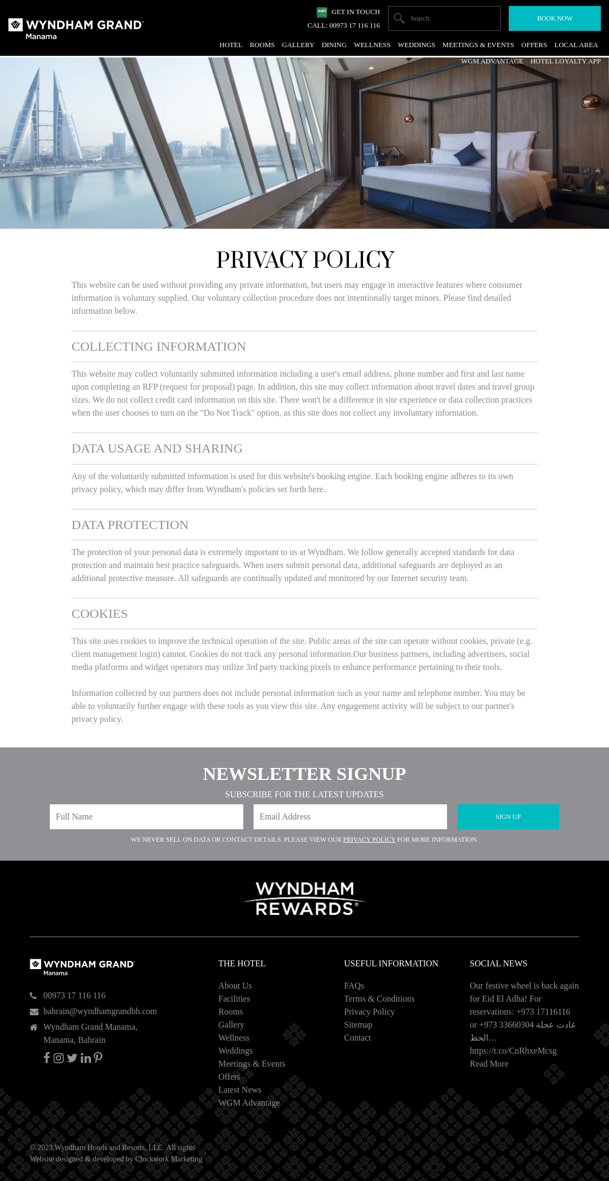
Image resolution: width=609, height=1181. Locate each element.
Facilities (234, 998)
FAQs (354, 985)
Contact (357, 1037)
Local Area (576, 45)
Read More (489, 1063)
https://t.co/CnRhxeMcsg (513, 1050)
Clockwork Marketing (168, 1159)
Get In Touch (356, 12)
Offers (229, 1076)
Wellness (233, 1037)
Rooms (230, 1011)
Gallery (231, 1024)
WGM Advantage (249, 1102)
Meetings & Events (252, 1063)
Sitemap (358, 1024)
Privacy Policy (369, 839)
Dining (334, 45)
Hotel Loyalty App (565, 61)
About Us (235, 985)
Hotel (231, 45)
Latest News (240, 1089)
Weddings (235, 1050)
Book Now (555, 18)
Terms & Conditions (379, 998)
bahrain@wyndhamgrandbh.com (100, 1011)
